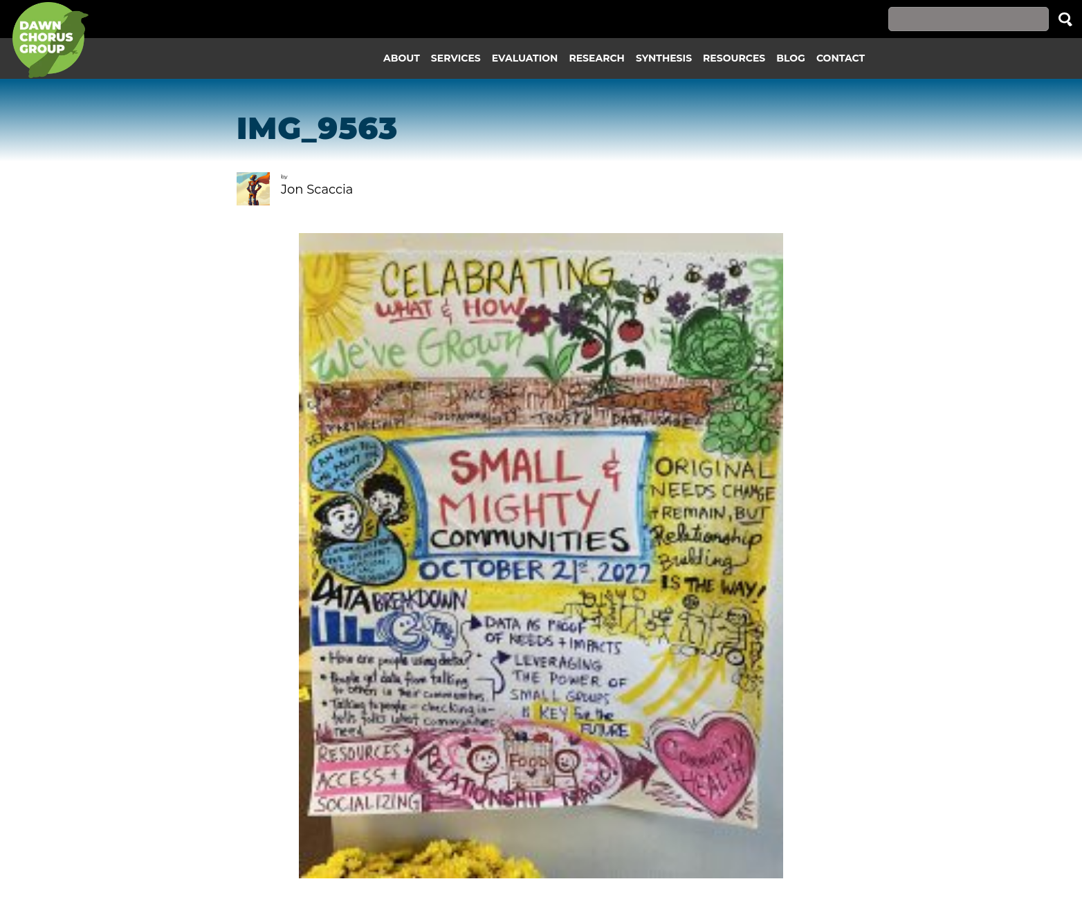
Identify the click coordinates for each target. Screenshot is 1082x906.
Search (1065, 19)
